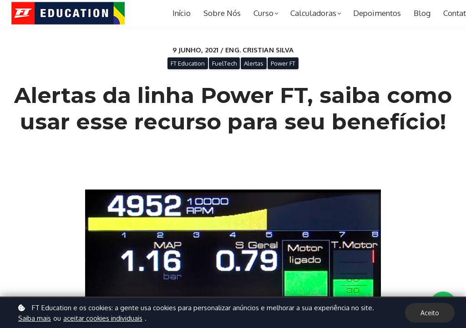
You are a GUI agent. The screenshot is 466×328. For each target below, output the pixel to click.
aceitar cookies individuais (102, 318)
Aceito (429, 313)
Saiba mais (34, 318)
